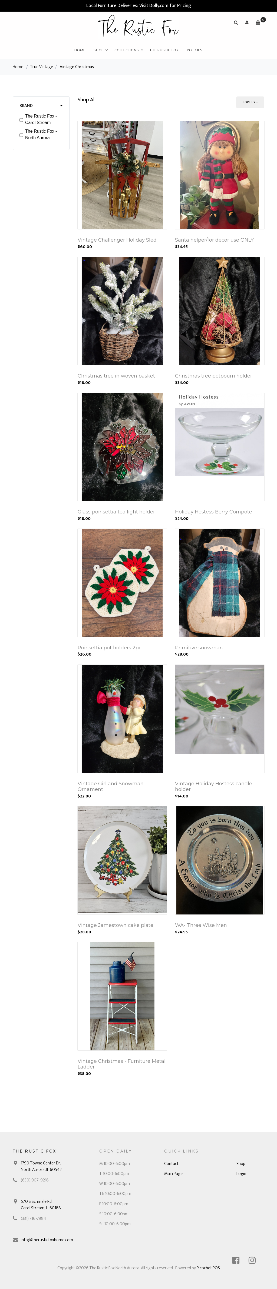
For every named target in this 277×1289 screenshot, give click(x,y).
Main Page (173, 1173)
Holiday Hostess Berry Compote (213, 512)
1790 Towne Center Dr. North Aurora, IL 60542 (41, 1166)
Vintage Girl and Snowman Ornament (111, 787)
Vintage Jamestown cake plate (115, 925)
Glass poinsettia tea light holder (116, 512)
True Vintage (41, 67)
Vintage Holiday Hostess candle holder (213, 787)
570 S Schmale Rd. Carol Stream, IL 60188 (41, 1205)
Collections (126, 50)
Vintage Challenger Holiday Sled (117, 240)
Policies (195, 50)
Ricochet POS (208, 1268)
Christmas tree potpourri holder (213, 376)
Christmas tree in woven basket (116, 376)
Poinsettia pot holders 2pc (109, 648)
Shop (99, 50)
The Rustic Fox (164, 50)
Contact (171, 1163)
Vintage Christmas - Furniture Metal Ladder (122, 1064)
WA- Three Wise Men (201, 925)
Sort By (249, 102)
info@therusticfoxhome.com (47, 1240)
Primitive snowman (199, 648)
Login (241, 1173)
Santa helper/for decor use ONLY (214, 240)
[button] (247, 22)
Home (79, 50)
